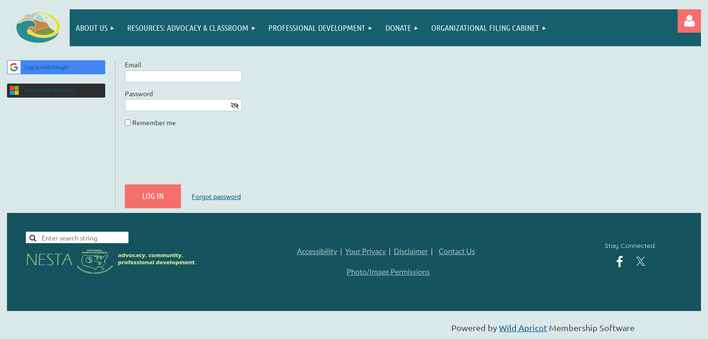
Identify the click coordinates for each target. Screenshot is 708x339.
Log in (689, 21)
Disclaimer (411, 251)
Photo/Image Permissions (388, 271)
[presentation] (196, 159)
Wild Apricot (523, 327)
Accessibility (317, 251)
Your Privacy (365, 251)
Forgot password (216, 196)
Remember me (154, 122)
